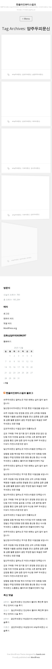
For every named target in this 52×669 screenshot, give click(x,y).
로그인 (6, 313)
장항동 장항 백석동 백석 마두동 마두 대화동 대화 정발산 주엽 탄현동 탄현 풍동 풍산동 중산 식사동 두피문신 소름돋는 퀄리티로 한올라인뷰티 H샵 (24, 457)
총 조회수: (8, 299)
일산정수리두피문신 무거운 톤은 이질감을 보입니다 (25, 408)
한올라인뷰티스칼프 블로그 (19, 393)
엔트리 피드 (8, 318)
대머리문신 (36, 121)
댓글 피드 (7, 323)
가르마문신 (26, 167)
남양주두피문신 (37, 74)
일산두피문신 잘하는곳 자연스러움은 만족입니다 (24, 449)
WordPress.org (10, 328)
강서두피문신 (35, 167)
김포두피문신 (26, 74)
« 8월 (5, 383)
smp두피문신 (16, 74)
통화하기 (7, 341)
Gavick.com (40, 654)
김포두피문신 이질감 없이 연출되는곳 (19, 428)
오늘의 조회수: (10, 294)
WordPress (35, 657)
